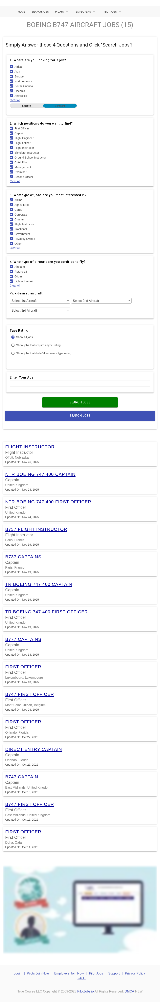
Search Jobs (40, 11)
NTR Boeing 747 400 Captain (40, 474)
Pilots (62, 12)
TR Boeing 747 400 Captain (38, 584)
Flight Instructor (30, 446)
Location (26, 106)
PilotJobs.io (85, 991)
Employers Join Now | (71, 973)
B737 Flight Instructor (36, 529)
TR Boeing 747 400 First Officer (46, 611)
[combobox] (40, 301)
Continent (60, 106)
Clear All (15, 100)
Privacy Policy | (137, 973)
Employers (86, 12)
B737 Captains (23, 556)
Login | (20, 973)
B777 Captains (23, 639)
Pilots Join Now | (40, 973)
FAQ (81, 978)
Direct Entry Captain (33, 749)
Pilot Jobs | (98, 973)
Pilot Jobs (112, 12)
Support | (116, 973)
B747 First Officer (29, 694)
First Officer (23, 666)
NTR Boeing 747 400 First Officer (48, 501)
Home (21, 11)
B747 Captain (21, 776)
